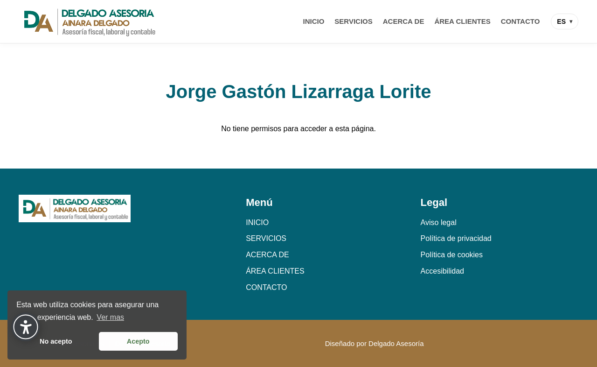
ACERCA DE (403, 21)
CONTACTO (520, 21)
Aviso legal (439, 222)
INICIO (314, 21)
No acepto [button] (56, 341)
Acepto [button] (138, 341)
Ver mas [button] (110, 317)
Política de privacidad (456, 238)
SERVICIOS (353, 21)
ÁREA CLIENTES (462, 21)
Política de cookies (452, 255)
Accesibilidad (442, 271)
